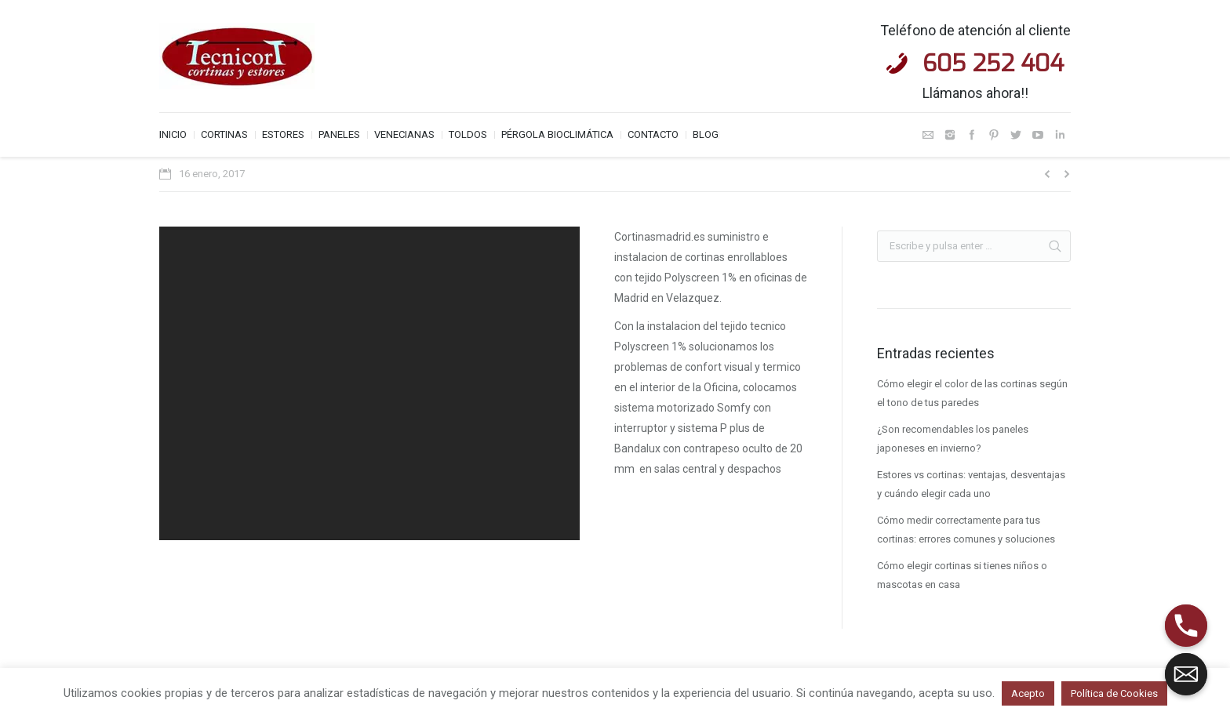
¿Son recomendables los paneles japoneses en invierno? (952, 438)
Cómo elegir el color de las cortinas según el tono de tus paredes (972, 393)
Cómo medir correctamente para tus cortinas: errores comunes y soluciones (966, 529)
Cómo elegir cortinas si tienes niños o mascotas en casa (962, 575)
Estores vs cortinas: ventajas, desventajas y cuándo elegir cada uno (971, 484)
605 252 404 (993, 63)
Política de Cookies (1114, 693)
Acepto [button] (1028, 693)
